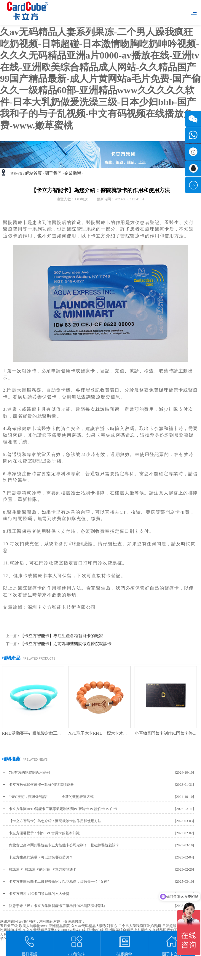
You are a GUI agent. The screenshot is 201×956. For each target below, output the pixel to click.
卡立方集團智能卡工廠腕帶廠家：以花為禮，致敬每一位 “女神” (59, 881)
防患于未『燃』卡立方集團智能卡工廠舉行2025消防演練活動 (57, 906)
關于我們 (53, 173)
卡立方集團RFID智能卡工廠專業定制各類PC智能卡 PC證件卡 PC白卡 (63, 809)
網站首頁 (33, 173)
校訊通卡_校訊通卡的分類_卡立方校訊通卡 (42, 869)
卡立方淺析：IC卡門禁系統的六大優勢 (39, 894)
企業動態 (72, 173)
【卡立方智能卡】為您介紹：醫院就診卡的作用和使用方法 (55, 821)
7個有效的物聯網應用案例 (29, 772)
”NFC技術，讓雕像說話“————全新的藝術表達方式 (51, 797)
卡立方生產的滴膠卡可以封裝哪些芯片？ (41, 857)
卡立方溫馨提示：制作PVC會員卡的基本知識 (44, 833)
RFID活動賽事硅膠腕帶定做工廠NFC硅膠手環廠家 (48, 733)
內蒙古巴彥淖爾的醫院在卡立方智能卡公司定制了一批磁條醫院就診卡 (64, 845)
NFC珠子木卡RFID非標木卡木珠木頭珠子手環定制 (114, 733)
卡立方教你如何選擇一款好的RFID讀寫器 (41, 785)
